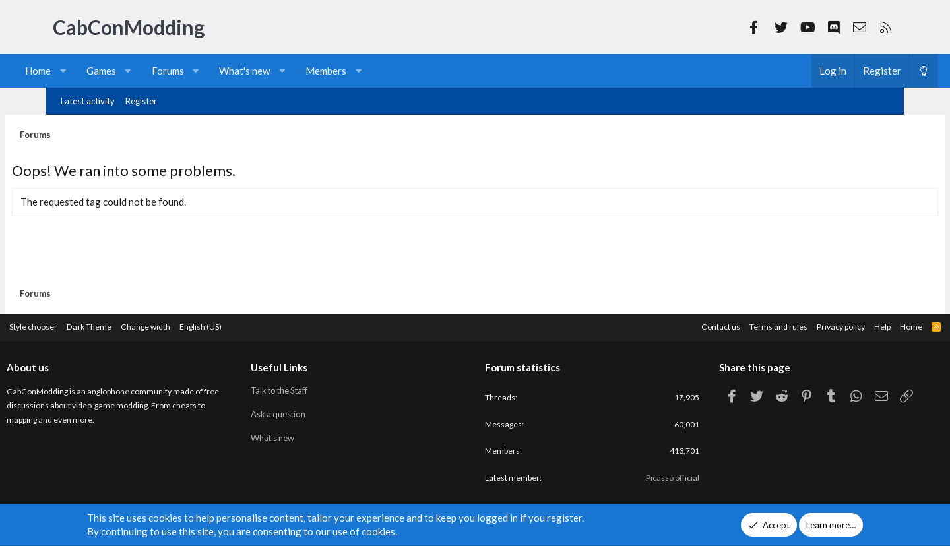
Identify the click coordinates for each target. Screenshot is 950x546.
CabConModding (129, 27)
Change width (204, 324)
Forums (209, 70)
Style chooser (85, 324)
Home (79, 70)
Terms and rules (718, 324)
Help (830, 324)
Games (142, 70)
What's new (285, 70)
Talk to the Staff (306, 387)
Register (141, 101)
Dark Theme (145, 324)
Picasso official (647, 478)
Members (366, 70)
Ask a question (304, 411)
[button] (104, 71)
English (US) (263, 324)
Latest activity (88, 101)
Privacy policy (785, 324)
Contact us (657, 324)
